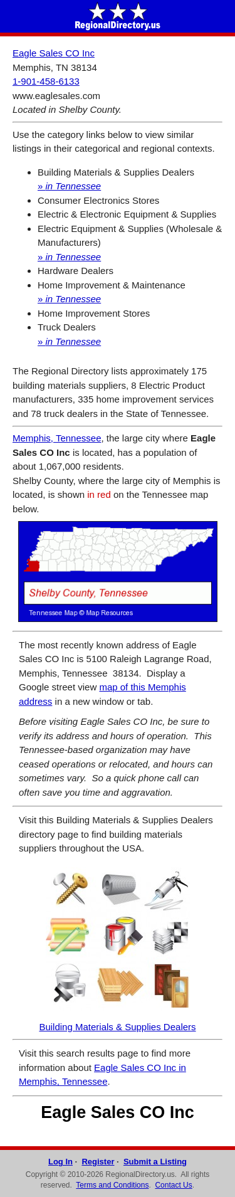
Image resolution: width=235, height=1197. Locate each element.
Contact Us (173, 1185)
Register (97, 1161)
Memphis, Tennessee (57, 438)
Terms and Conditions (112, 1185)
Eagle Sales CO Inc (54, 53)
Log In (60, 1161)
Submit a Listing (155, 1161)
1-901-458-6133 (46, 81)
